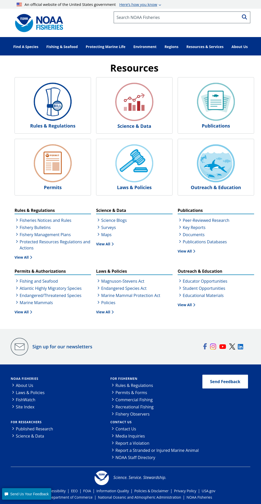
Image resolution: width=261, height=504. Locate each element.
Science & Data (30, 436)
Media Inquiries (130, 436)
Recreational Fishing (134, 407)
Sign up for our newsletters (62, 346)
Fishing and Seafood (39, 281)
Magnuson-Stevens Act (122, 281)
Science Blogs (114, 220)
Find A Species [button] (25, 46)
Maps (106, 234)
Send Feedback (225, 381)
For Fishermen (123, 378)
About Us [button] (239, 46)
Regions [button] (171, 46)
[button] (26, 494)
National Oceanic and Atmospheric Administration (139, 497)
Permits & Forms (131, 392)
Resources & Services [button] (205, 46)
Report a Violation (132, 443)
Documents (194, 234)
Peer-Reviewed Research (206, 220)
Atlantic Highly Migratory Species (51, 288)
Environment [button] (144, 46)
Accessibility (56, 490)
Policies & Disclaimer (151, 490)
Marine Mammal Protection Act (130, 295)
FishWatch (25, 400)
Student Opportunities (204, 288)
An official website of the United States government (87, 4)
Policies (108, 302)
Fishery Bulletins (35, 227)
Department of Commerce (71, 497)
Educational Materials (203, 295)
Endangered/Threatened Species (50, 295)
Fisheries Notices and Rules (45, 220)
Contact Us (121, 422)
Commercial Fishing (134, 400)
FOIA (87, 490)
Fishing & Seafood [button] (62, 46)
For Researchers (26, 422)
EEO (74, 490)
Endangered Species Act (124, 288)
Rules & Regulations (134, 385)
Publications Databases (205, 242)
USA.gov (208, 490)
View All (22, 257)
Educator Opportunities (205, 281)
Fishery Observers (132, 414)
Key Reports (194, 227)
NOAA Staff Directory (135, 457)
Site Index (25, 407)
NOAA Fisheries (24, 378)
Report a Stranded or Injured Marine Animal (157, 450)
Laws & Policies (30, 392)
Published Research (34, 429)
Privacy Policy (185, 490)
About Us (24, 385)
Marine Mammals (36, 302)
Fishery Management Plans (45, 234)
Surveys (108, 227)
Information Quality (112, 490)
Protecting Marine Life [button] (105, 46)
